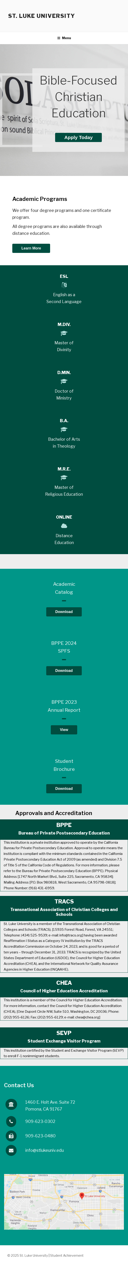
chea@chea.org (87, 1017)
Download (64, 612)
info (44, 1150)
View (64, 730)
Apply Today (78, 137)
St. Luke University (41, 16)
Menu (64, 38)
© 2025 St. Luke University (28, 1255)
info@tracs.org (70, 935)
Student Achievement (67, 1255)
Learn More (31, 248)
